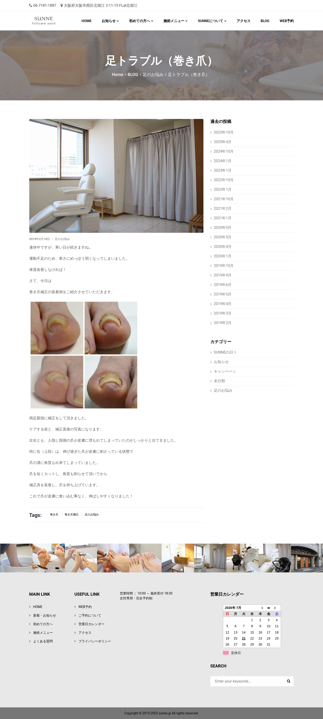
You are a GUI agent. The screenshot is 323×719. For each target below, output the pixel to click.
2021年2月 (223, 208)
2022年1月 (223, 189)
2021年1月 (223, 218)
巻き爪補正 (71, 514)
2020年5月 (223, 237)
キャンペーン (225, 371)
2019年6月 (223, 284)
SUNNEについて (210, 21)
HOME (86, 21)
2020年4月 (223, 246)
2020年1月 (223, 256)
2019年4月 (223, 304)
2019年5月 (223, 294)
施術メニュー (173, 21)
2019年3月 (223, 313)
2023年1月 (223, 170)
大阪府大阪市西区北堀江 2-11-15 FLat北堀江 (99, 5)
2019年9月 (223, 275)
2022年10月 (224, 180)
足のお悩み (153, 74)
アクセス (244, 21)
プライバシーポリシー (94, 641)
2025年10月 (224, 132)
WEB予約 (287, 21)
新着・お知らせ (44, 615)
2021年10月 (224, 199)
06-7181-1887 (42, 5)
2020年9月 (223, 227)
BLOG (265, 21)
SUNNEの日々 (225, 352)
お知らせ (109, 21)
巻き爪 (54, 514)
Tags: (35, 515)
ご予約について (89, 615)
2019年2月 (223, 323)
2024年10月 (224, 151)
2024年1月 (223, 161)
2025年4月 (223, 142)
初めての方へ (139, 21)
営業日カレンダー (91, 624)
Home (117, 74)
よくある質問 (43, 641)
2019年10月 (224, 265)
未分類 (219, 381)
